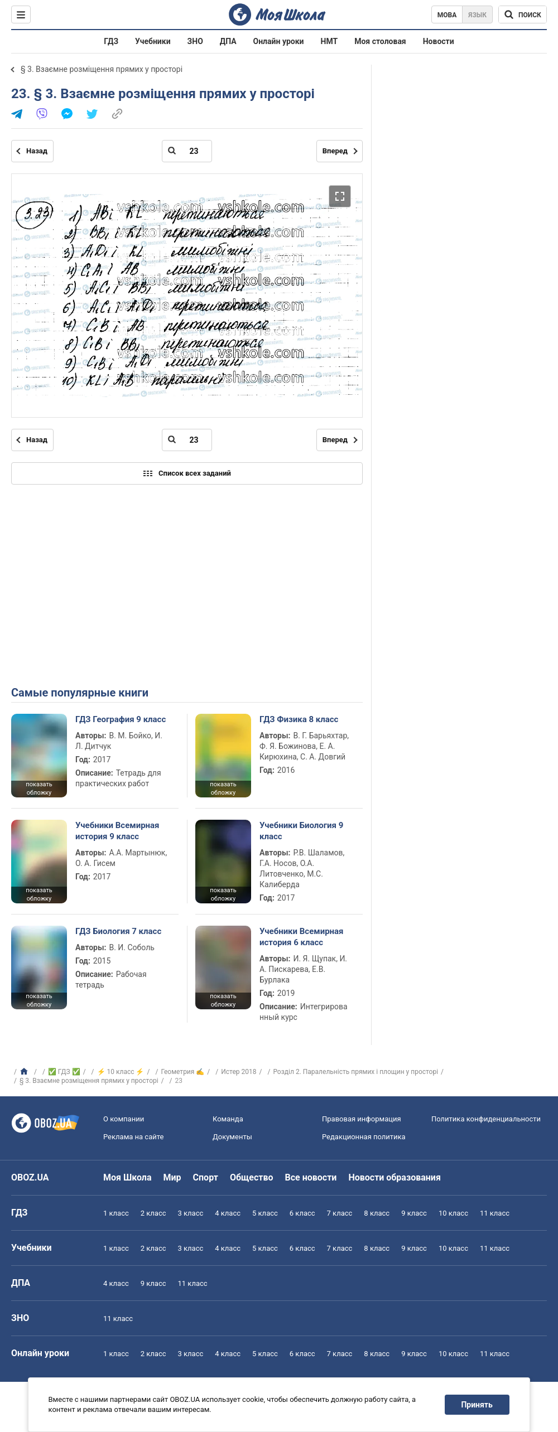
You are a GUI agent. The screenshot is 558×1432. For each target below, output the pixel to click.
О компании (123, 1119)
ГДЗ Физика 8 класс (298, 719)
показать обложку (39, 788)
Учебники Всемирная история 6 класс (301, 936)
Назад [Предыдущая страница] (36, 151)
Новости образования (394, 1177)
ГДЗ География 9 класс (120, 719)
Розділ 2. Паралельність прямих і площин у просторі (355, 1072)
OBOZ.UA (30, 1177)
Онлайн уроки (278, 41)
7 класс (340, 1213)
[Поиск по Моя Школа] (522, 14)
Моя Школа (127, 1177)
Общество (251, 1177)
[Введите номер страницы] (187, 151)
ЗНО (195, 41)
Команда (228, 1119)
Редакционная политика (364, 1137)
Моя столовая (380, 41)
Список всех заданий (187, 473)
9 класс (414, 1213)
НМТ (329, 41)
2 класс (153, 1213)
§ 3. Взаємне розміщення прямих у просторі (101, 69)
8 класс (376, 1213)
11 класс (494, 1213)
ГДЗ (111, 41)
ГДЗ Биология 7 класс (118, 931)
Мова (447, 15)
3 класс (191, 1213)
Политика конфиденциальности (486, 1119)
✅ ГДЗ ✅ (64, 1072)
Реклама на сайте (133, 1137)
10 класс (453, 1213)
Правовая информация (361, 1119)
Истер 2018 (238, 1072)
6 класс (302, 1213)
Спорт (205, 1177)
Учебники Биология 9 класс (301, 830)
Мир (172, 1177)
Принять (477, 1404)
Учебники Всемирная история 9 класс (117, 830)
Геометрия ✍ (182, 1072)
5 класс (265, 1213)
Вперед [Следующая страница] (335, 151)
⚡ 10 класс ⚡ (121, 1072)
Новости (438, 41)
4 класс (227, 1213)
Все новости (311, 1177)
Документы (232, 1137)
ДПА (228, 41)
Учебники (153, 41)
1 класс (116, 1213)
